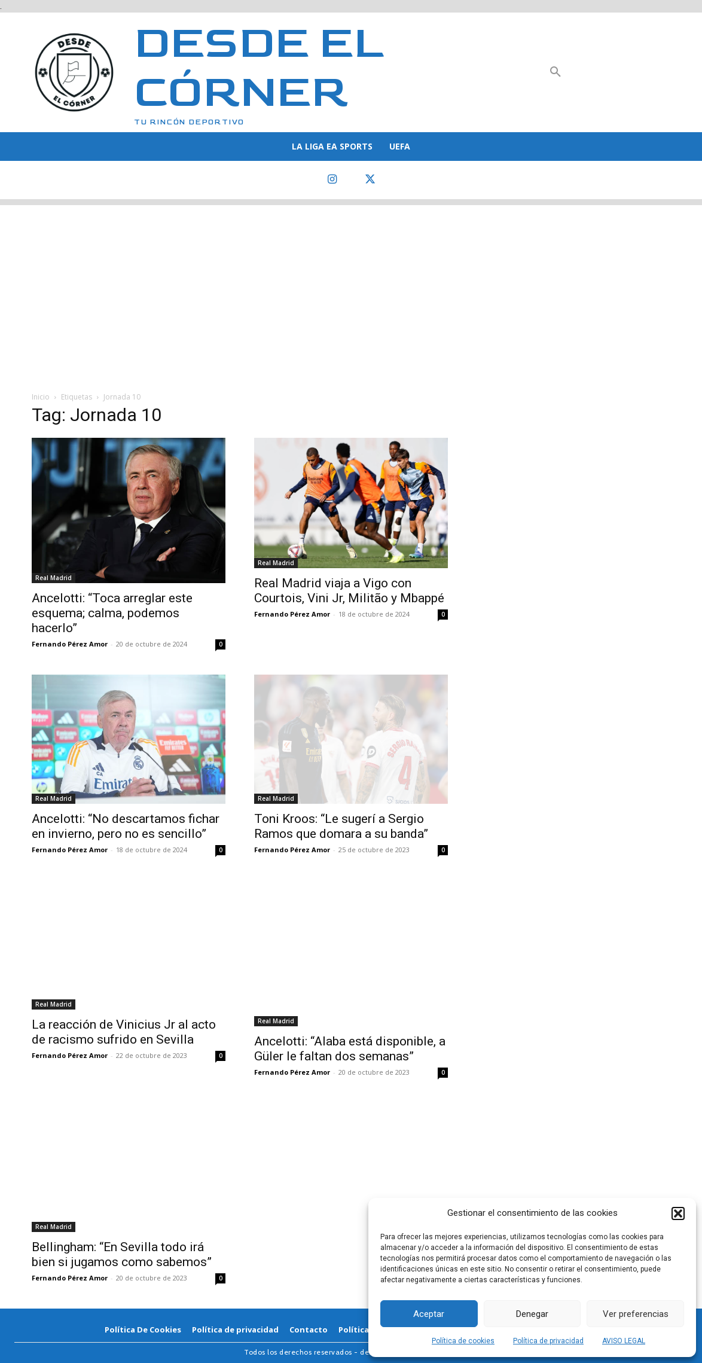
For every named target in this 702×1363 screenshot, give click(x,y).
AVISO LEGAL (623, 1341)
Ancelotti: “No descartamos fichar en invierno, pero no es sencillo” (125, 826)
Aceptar (428, 1314)
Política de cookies (463, 1341)
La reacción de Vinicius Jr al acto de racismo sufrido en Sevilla (124, 1032)
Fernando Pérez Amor (70, 643)
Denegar (532, 1314)
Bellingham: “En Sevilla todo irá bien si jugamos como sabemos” (122, 1254)
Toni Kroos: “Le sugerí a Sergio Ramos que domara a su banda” (341, 826)
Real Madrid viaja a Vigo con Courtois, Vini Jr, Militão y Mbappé (349, 590)
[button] (678, 1213)
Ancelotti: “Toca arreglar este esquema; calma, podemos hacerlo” (112, 613)
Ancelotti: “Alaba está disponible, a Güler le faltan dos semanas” (349, 1048)
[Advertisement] (351, 289)
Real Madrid (53, 578)
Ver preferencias (636, 1314)
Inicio (41, 397)
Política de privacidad (548, 1341)
